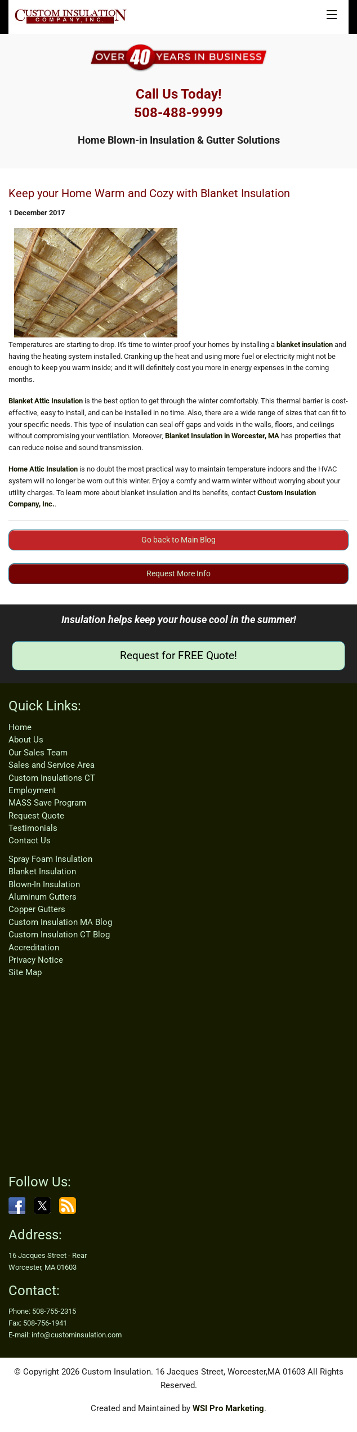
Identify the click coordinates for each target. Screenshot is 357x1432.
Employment (32, 790)
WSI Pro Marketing (228, 1408)
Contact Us (29, 840)
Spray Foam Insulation (50, 859)
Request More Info (178, 573)
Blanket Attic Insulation (45, 401)
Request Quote (36, 816)
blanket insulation (304, 344)
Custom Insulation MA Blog (60, 922)
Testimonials (32, 828)
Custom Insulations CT (51, 778)
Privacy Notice (35, 960)
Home (20, 727)
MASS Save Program (47, 803)
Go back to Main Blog (178, 539)
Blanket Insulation (42, 871)
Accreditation (33, 947)
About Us (25, 740)
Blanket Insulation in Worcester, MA (222, 436)
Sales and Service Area (51, 765)
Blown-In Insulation (44, 884)
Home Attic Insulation (43, 469)
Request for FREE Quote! (178, 655)
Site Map (25, 972)
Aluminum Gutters (42, 897)
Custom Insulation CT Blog (59, 935)
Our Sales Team (38, 753)
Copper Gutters (36, 909)
